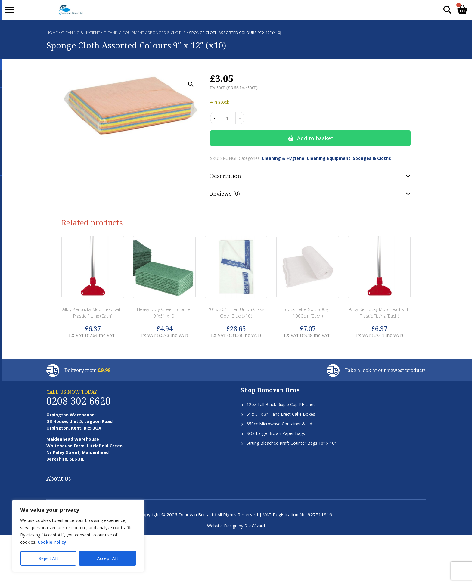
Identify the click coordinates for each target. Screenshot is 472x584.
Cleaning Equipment (123, 32)
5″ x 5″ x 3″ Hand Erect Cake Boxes (281, 414)
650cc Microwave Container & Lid (279, 424)
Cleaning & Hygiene (80, 32)
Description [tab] (225, 175)
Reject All (48, 558)
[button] (190, 84)
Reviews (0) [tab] (225, 193)
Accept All (107, 558)
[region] (78, 536)
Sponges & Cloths (167, 32)
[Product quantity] (227, 118)
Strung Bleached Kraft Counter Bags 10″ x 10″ (291, 443)
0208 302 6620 (78, 400)
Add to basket (315, 138)
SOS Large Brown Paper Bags (276, 433)
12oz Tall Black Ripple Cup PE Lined (281, 404)
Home (52, 32)
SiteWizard (254, 526)
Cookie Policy (52, 542)
